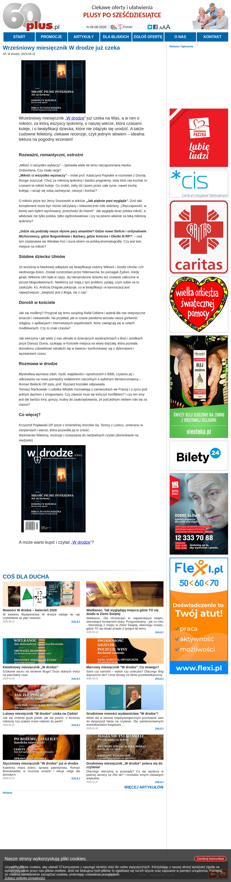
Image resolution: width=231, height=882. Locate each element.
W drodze (75, 118)
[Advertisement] (198, 77)
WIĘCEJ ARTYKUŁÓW (143, 787)
